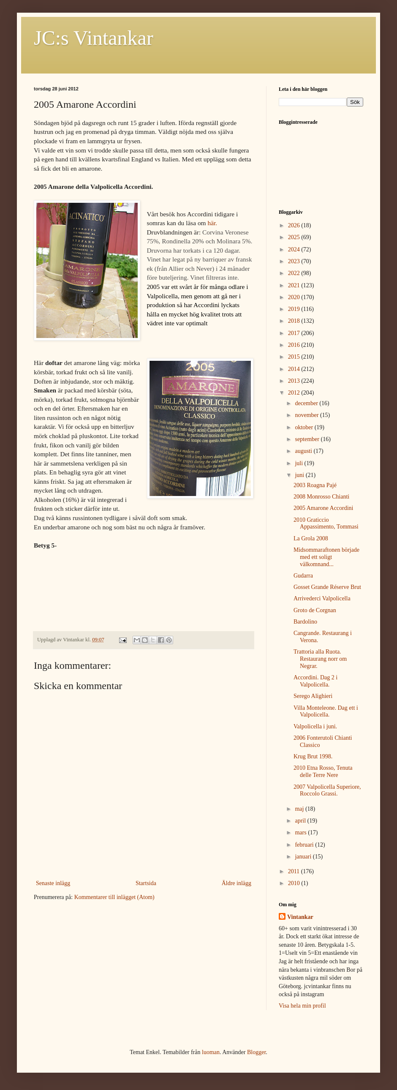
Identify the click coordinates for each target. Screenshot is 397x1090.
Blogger (256, 1052)
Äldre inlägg (236, 883)
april (301, 821)
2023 (295, 261)
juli (299, 463)
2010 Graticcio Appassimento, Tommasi (326, 523)
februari (305, 845)
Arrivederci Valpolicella (322, 598)
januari (304, 856)
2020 (295, 297)
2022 (295, 273)
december (307, 403)
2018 (295, 321)
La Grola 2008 (311, 538)
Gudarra (303, 575)
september (308, 439)
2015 (295, 357)
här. (212, 222)
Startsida (146, 883)
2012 (295, 393)
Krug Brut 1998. (313, 756)
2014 (295, 369)
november (307, 415)
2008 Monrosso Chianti (321, 496)
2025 (295, 237)
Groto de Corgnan (315, 610)
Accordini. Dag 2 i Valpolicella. (315, 681)
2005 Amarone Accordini (323, 508)
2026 (295, 225)
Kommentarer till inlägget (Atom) (114, 897)
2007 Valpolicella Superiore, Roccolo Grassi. (327, 790)
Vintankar (300, 917)
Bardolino (305, 622)
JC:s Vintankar (93, 38)
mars (301, 832)
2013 (295, 381)
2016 (295, 345)
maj (300, 809)
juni (300, 475)
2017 (295, 333)
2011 (294, 871)
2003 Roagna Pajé (315, 485)
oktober (304, 427)
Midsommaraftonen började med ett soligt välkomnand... (326, 557)
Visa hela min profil (302, 1006)
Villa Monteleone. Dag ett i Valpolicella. (326, 711)
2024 (295, 249)
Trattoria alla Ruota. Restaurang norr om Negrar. (320, 659)
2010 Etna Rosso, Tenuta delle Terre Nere (323, 771)
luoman (211, 1052)
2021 (295, 285)
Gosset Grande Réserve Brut (327, 587)
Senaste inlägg (53, 883)
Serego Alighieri (313, 696)
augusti (304, 451)
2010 (295, 883)
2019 (295, 309)
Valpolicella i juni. (315, 726)
